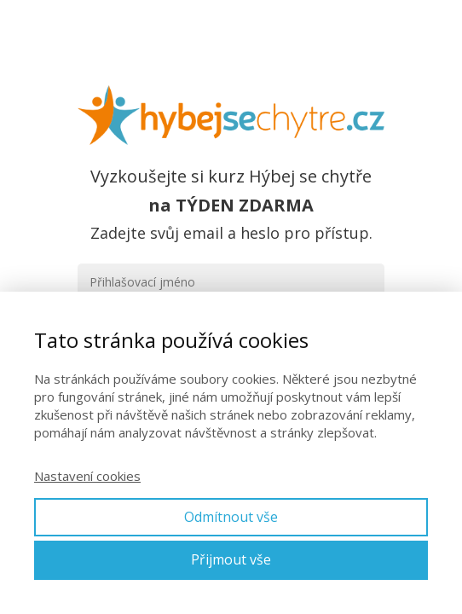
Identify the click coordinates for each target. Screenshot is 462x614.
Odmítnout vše (231, 516)
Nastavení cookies (87, 475)
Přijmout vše (231, 559)
